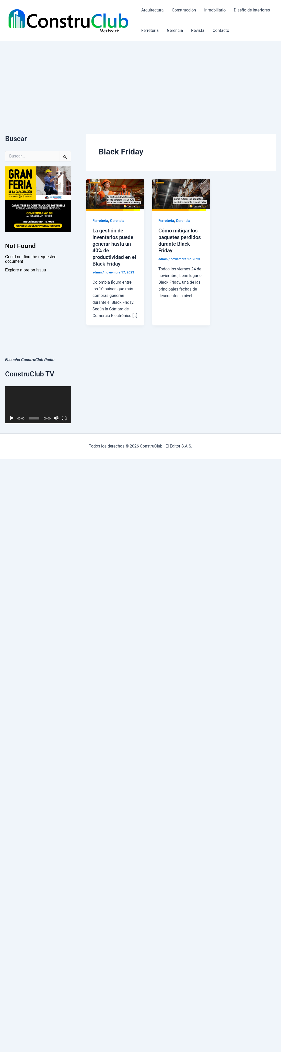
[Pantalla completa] (64, 418)
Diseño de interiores (252, 10)
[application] (38, 404)
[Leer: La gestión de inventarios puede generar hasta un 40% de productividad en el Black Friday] (115, 194)
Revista (197, 30)
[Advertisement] (140, 79)
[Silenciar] (56, 418)
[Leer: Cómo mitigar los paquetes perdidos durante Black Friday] (181, 194)
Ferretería (150, 30)
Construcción (184, 10)
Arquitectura (152, 10)
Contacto (221, 30)
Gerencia (175, 30)
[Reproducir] (11, 418)
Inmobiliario (215, 10)
